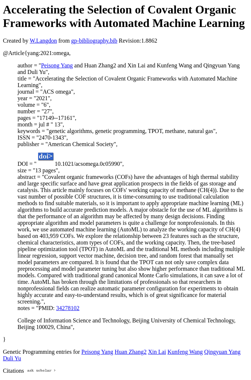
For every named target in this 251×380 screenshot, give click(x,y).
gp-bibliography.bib (94, 41)
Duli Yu (12, 358)
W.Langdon (43, 41)
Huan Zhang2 (131, 352)
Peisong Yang (57, 65)
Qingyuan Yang (222, 352)
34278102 (68, 308)
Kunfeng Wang (185, 352)
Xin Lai (157, 352)
